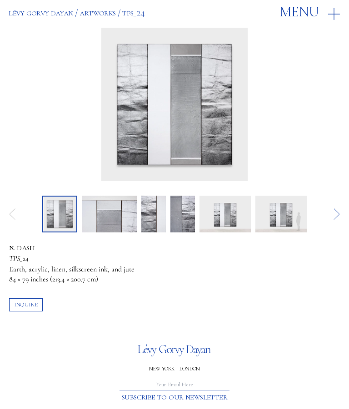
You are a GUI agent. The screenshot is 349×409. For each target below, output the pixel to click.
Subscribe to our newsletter (174, 397)
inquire (25, 304)
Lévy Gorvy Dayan (41, 12)
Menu (299, 12)
